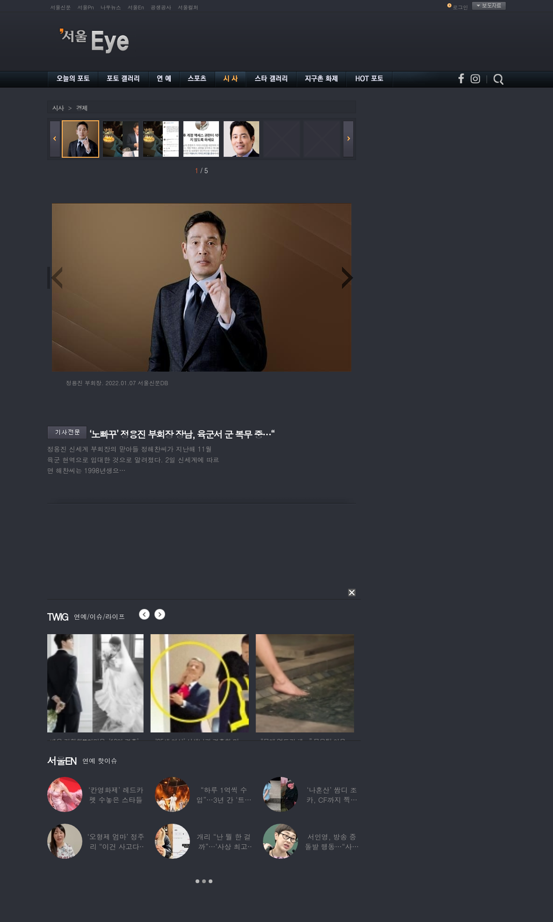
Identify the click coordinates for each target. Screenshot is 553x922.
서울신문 (61, 7)
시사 (58, 107)
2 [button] (204, 881)
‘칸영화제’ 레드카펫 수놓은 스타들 (115, 795)
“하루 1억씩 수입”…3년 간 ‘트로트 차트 (223, 799)
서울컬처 (188, 7)
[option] (96, 681)
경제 (81, 107)
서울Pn (86, 7)
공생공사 (161, 7)
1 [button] (197, 881)
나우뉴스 (111, 7)
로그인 (460, 7)
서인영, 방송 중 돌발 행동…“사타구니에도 (332, 846)
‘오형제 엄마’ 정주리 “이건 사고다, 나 (115, 846)
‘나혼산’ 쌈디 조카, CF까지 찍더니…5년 (331, 799)
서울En (136, 7)
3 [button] (210, 881)
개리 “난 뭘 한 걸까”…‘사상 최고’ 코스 (223, 846)
